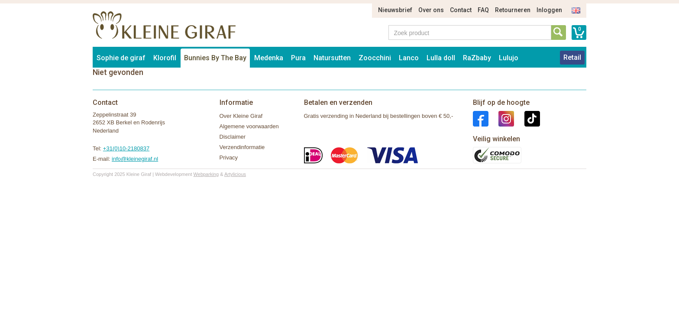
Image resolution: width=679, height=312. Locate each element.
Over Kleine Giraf (241, 116)
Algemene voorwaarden (249, 126)
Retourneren (512, 9)
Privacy (229, 157)
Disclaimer (233, 136)
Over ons (431, 9)
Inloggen (549, 9)
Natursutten (332, 58)
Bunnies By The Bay (215, 58)
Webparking (206, 174)
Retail (572, 57)
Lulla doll (441, 58)
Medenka (268, 58)
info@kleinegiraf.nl (135, 159)
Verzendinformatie (242, 147)
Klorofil (164, 58)
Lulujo (508, 58)
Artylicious (235, 174)
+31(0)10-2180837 (126, 148)
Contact (461, 9)
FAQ (483, 9)
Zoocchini (375, 58)
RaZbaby (477, 58)
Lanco (409, 58)
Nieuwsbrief (395, 9)
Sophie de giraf (121, 58)
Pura (298, 58)
